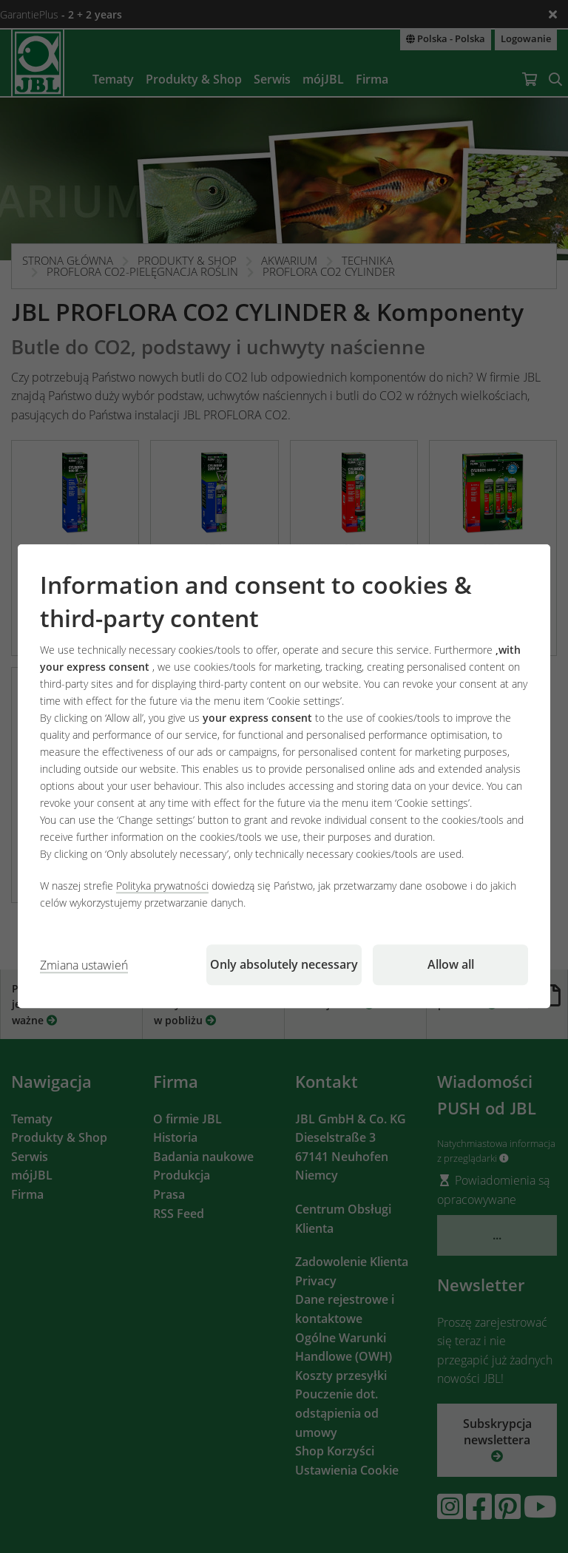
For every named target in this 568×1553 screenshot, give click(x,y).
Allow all (450, 965)
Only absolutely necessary (284, 965)
